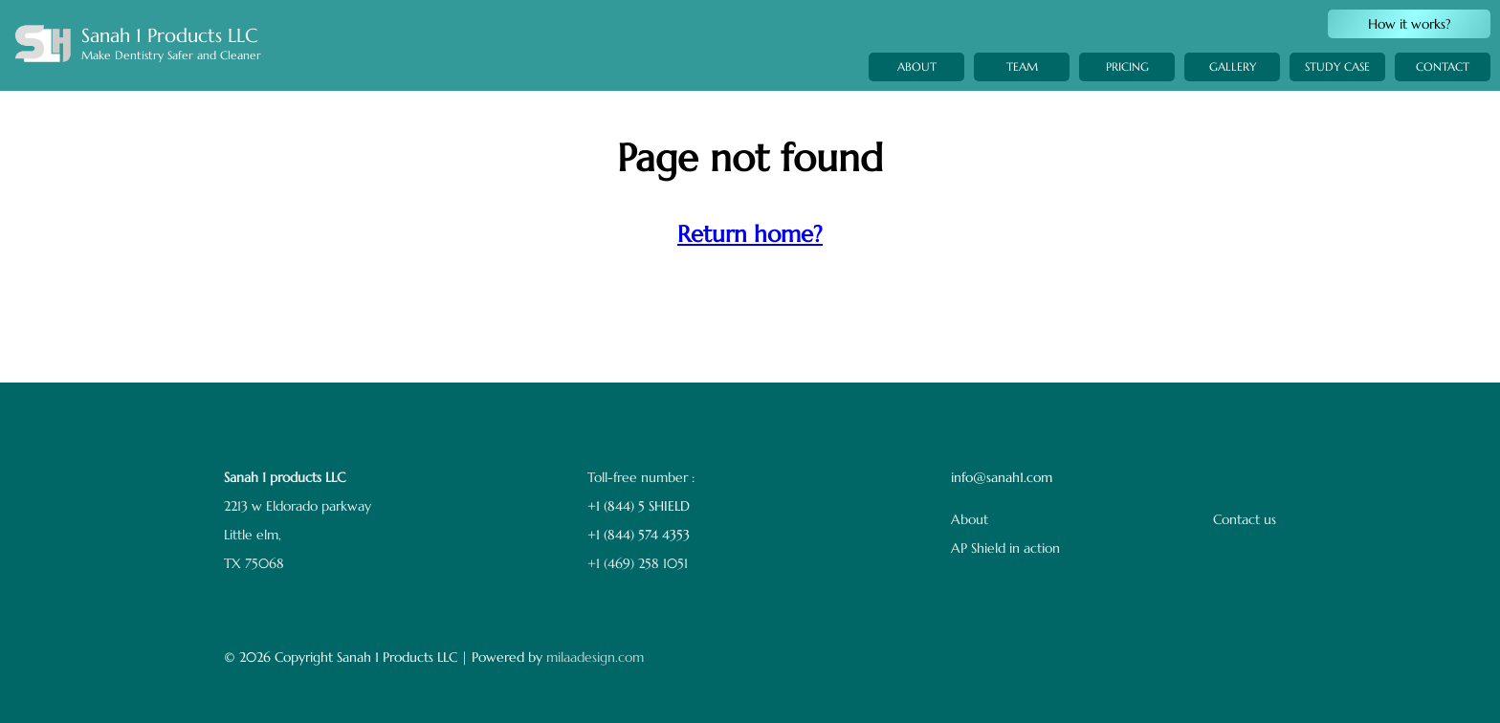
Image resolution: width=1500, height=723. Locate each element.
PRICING (1127, 75)
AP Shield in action (1005, 548)
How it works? (1409, 24)
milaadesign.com (595, 657)
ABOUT (917, 66)
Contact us (1244, 519)
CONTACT (1442, 95)
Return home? (750, 234)
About (969, 519)
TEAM (1022, 68)
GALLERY (1232, 83)
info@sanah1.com (1001, 477)
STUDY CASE (1337, 90)
